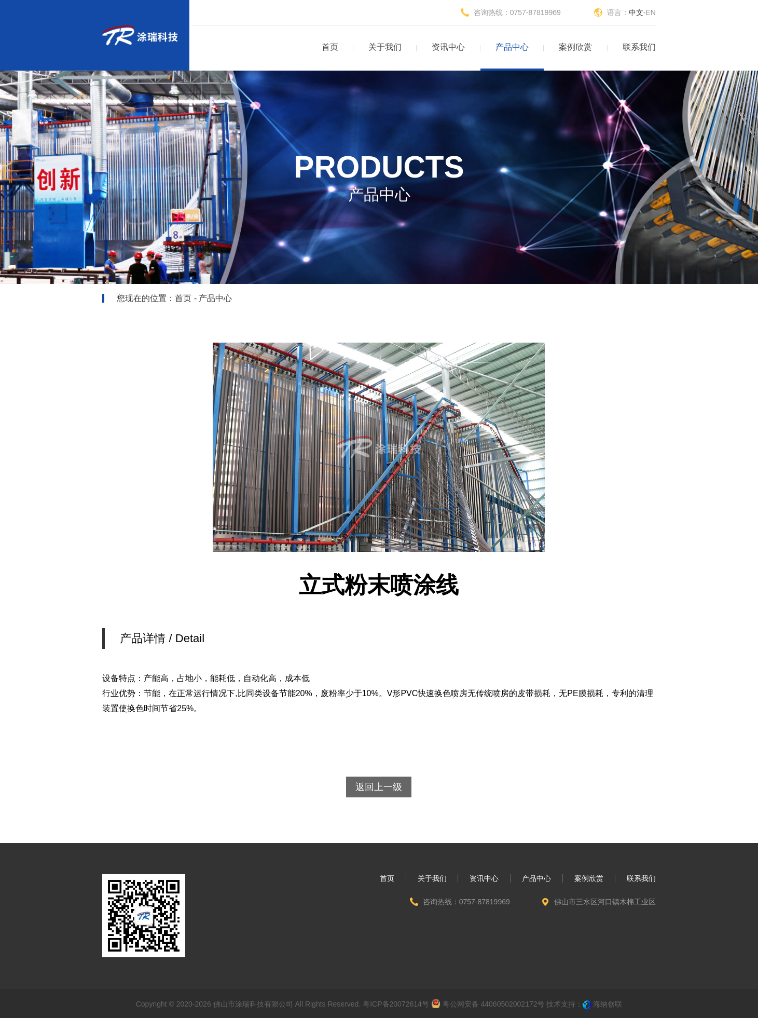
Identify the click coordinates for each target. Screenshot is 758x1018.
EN (650, 12)
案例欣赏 (588, 878)
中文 (636, 12)
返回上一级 (378, 787)
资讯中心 (484, 878)
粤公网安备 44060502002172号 (488, 1003)
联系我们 (641, 878)
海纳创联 (607, 1004)
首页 (183, 298)
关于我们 (432, 878)
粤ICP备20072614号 (396, 1004)
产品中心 (536, 878)
